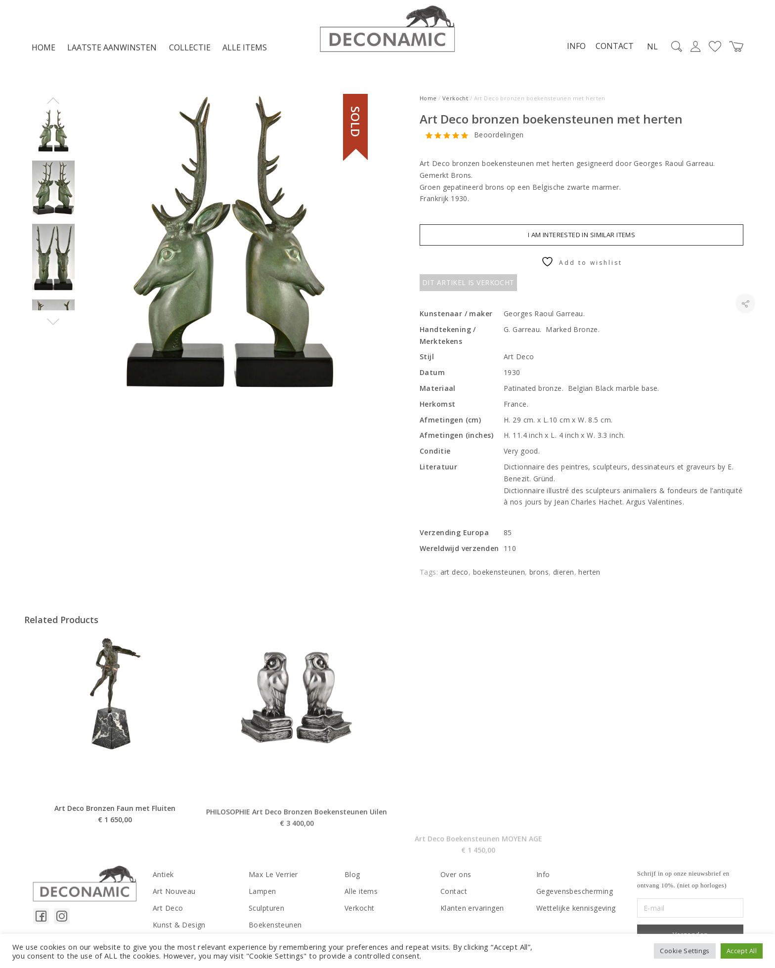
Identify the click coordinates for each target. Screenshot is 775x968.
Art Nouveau (174, 891)
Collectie (190, 47)
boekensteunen (499, 572)
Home (43, 47)
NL (652, 46)
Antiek (163, 874)
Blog (352, 874)
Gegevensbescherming (574, 891)
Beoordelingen (498, 135)
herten (589, 572)
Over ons (455, 874)
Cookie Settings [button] (684, 950)
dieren (563, 572)
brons (539, 572)
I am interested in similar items (581, 234)
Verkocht (455, 98)
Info (576, 46)
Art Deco (168, 908)
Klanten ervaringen (472, 908)
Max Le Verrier (273, 874)
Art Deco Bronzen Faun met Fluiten (114, 838)
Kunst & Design (179, 924)
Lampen (262, 891)
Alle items (244, 47)
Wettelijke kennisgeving (576, 908)
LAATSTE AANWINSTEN (112, 47)
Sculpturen (266, 908)
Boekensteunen (275, 924)
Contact (615, 46)
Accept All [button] (742, 950)
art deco (454, 572)
